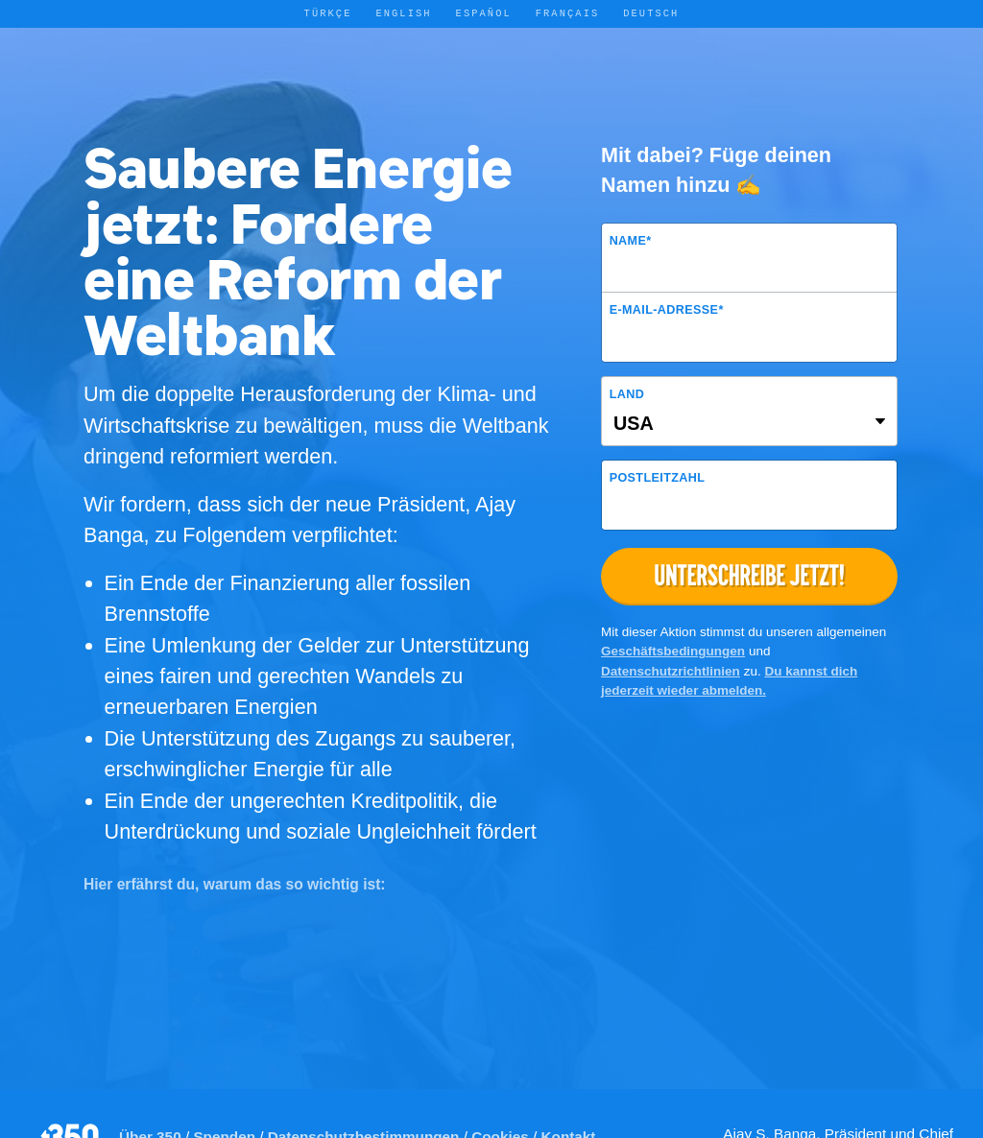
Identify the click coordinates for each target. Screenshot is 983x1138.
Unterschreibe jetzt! (750, 575)
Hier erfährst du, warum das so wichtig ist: (235, 884)
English (403, 13)
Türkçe (328, 13)
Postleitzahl (658, 478)
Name (631, 241)
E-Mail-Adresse (667, 310)
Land (627, 394)
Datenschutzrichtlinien (670, 671)
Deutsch (651, 13)
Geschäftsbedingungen (673, 651)
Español (484, 13)
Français (568, 13)
